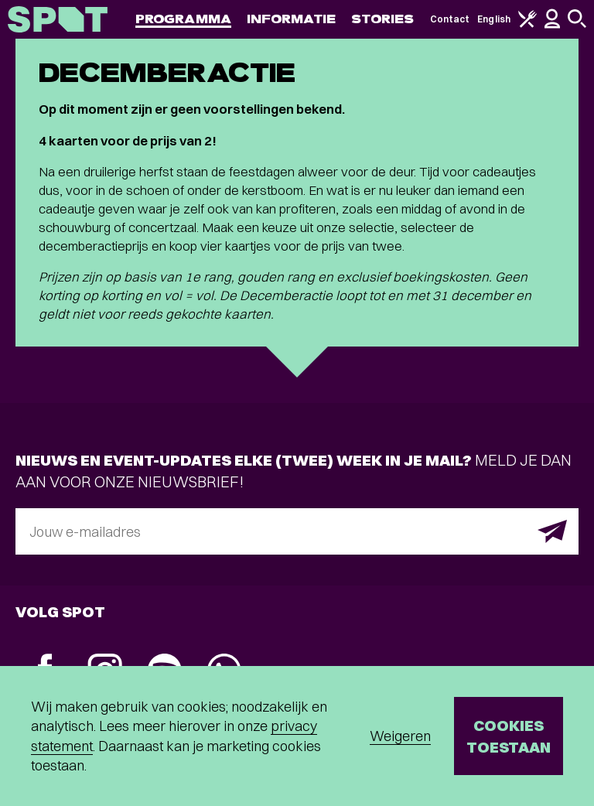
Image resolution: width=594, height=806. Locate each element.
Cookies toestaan (508, 735)
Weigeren (400, 736)
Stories (383, 19)
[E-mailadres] (297, 531)
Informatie (291, 19)
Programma (183, 19)
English (493, 19)
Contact (450, 19)
